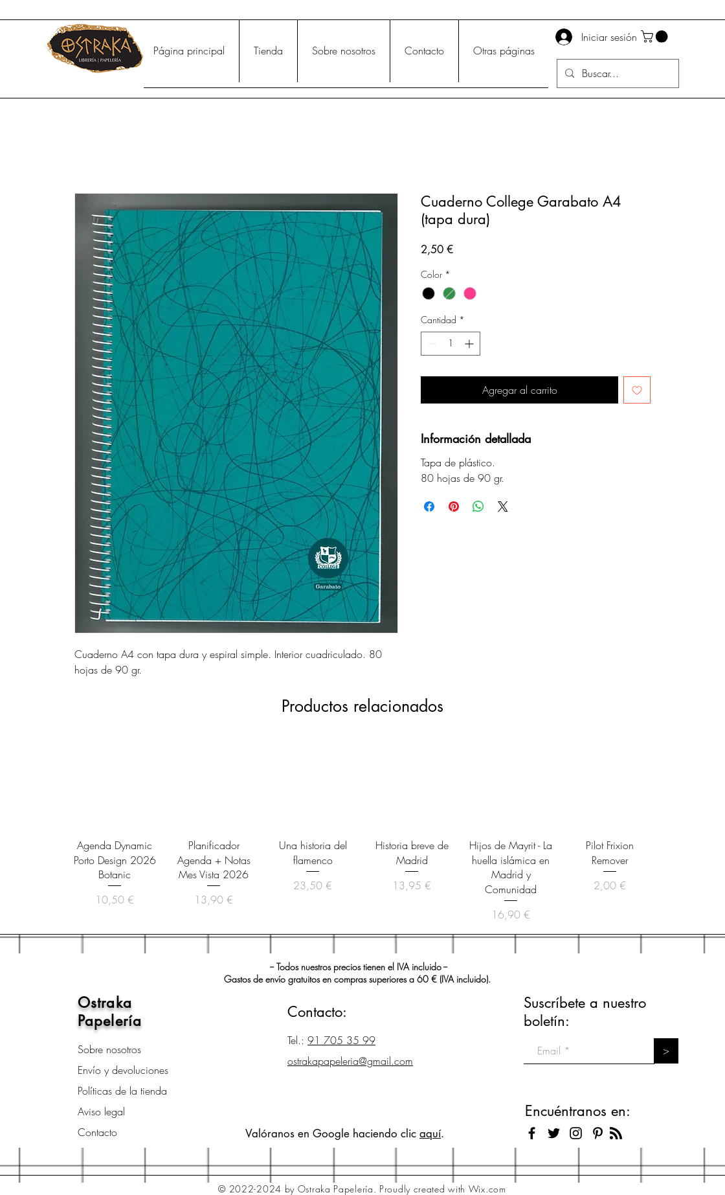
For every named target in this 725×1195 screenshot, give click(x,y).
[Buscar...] (616, 73)
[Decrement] (431, 343)
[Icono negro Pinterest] (598, 1133)
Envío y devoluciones (123, 1070)
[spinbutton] (450, 343)
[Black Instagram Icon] (576, 1133)
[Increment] (470, 343)
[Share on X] (503, 506)
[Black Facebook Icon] (532, 1133)
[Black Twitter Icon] (554, 1133)
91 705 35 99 (341, 1040)
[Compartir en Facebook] (429, 506)
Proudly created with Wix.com (442, 1189)
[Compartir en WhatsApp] (478, 506)
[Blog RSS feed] (616, 1134)
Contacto (97, 1132)
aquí (430, 1133)
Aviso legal (101, 1111)
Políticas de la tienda (122, 1091)
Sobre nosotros (109, 1049)
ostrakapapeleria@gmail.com (350, 1061)
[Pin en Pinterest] (454, 506)
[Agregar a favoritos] (637, 390)
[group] (362, 831)
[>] (666, 1051)
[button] (656, 36)
